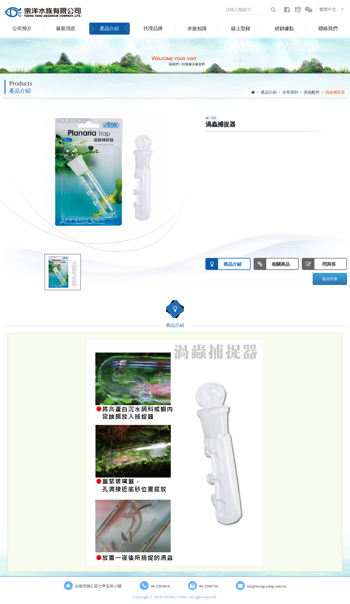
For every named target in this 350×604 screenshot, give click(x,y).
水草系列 (290, 92)
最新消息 (65, 28)
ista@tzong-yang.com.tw (266, 586)
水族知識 (197, 28)
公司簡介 (22, 28)
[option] (102, 173)
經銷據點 (284, 28)
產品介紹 (109, 28)
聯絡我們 (328, 28)
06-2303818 (160, 586)
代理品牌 (153, 28)
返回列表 (330, 279)
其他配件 (312, 92)
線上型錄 (240, 28)
